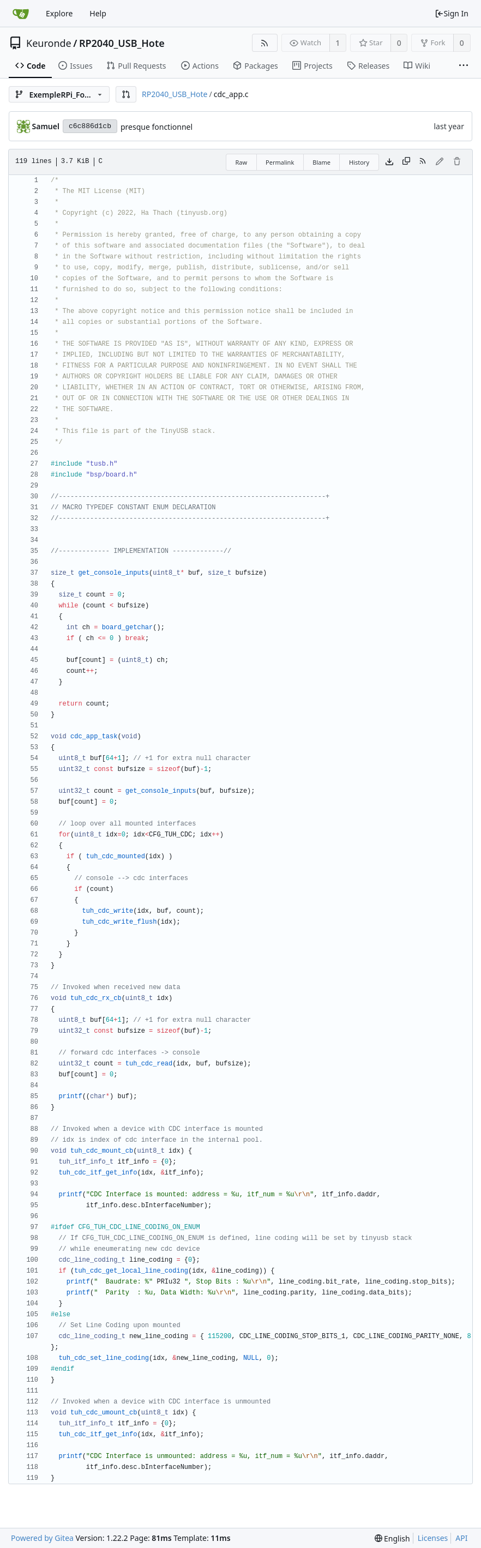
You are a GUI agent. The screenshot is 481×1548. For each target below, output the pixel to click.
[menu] (392, 1538)
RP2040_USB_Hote (122, 43)
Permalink (280, 162)
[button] (126, 94)
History (359, 162)
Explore (59, 13)
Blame (321, 162)
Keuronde (48, 43)
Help (97, 13)
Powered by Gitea (42, 1538)
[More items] (463, 66)
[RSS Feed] (265, 43)
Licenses (433, 1538)
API (461, 1538)
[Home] (20, 13)
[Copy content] (406, 162)
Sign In (451, 13)
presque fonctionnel (157, 127)
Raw (241, 162)
